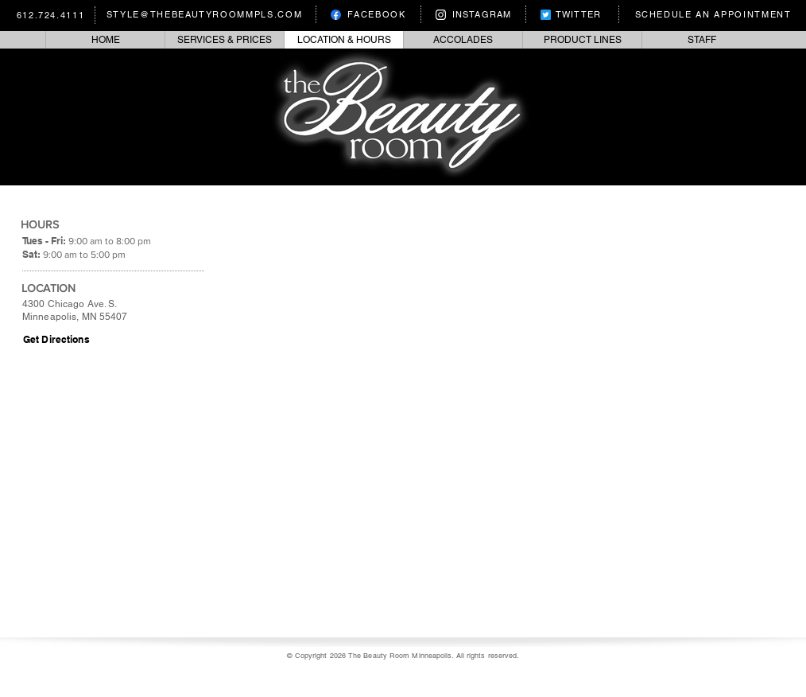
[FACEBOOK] (368, 14)
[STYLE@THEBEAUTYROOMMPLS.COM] (206, 14)
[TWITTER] (571, 14)
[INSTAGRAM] (473, 14)
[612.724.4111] (52, 15)
